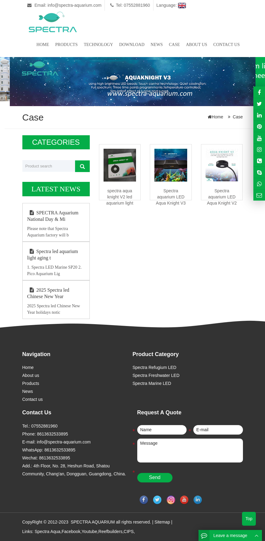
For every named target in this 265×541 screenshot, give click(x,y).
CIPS (129, 531)
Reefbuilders (110, 531)
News (157, 44)
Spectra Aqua (47, 531)
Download (131, 44)
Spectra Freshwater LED (156, 375)
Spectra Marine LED (152, 383)
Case (174, 44)
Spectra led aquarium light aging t (52, 254)
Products (66, 44)
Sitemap (162, 522)
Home (42, 44)
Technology (98, 44)
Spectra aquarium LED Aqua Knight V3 (171, 196)
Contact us (226, 44)
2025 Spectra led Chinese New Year (48, 293)
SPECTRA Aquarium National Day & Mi (52, 216)
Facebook (71, 531)
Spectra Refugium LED (154, 367)
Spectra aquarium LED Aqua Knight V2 (222, 196)
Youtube (89, 531)
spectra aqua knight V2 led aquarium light (119, 196)
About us (196, 44)
